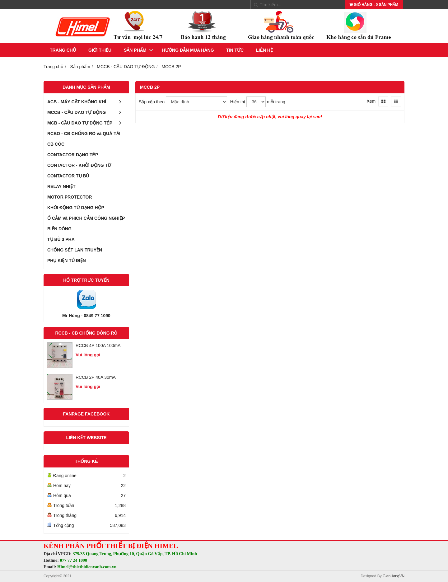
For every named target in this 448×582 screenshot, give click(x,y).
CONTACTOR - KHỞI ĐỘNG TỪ (79, 165)
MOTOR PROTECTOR (69, 197)
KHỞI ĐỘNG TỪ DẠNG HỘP (75, 207)
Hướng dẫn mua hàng (188, 50)
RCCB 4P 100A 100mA (98, 345)
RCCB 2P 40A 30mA (96, 377)
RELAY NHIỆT (61, 186)
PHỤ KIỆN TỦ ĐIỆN (66, 260)
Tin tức (235, 50)
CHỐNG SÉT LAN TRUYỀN (74, 249)
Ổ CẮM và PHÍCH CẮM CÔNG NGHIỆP (86, 218)
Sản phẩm (135, 50)
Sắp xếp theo (152, 101)
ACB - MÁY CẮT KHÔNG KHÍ (86, 102)
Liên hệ (264, 50)
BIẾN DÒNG (59, 228)
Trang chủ (63, 50)
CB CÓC (55, 144)
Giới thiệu (99, 50)
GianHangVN (393, 576)
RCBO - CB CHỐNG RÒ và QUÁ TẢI (83, 133)
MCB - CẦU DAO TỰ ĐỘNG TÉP (86, 123)
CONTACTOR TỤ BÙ (68, 175)
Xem (371, 101)
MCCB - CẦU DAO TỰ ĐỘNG (86, 112)
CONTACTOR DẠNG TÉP (72, 154)
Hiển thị (237, 101)
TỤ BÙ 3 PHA (61, 239)
